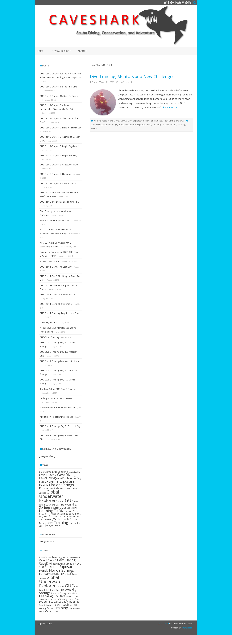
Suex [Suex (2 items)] (41, 520)
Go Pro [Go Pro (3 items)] (61, 501)
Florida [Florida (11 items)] (43, 485)
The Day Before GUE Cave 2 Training (57, 389)
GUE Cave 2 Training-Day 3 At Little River (59, 361)
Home (40, 51)
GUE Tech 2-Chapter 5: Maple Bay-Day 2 (59, 146)
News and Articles (153, 120)
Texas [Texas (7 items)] (49, 523)
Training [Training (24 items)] (61, 522)
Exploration (138, 120)
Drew (94, 82)
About (81, 51)
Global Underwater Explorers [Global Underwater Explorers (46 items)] (51, 496)
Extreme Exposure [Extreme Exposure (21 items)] (59, 481)
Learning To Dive (160, 124)
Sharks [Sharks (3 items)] (76, 516)
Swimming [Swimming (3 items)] (48, 519)
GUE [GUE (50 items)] (69, 500)
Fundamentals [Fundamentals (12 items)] (49, 488)
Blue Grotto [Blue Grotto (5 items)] (45, 471)
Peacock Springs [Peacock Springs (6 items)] (59, 513)
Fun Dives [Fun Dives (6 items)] (65, 488)
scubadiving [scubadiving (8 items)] (64, 516)
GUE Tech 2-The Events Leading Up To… (59, 201)
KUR (149, 124)
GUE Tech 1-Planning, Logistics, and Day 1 (60, 313)
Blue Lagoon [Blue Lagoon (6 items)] (59, 471)
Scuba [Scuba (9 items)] (53, 516)
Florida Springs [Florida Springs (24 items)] (61, 484)
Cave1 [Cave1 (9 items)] (43, 475)
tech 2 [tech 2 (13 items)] (67, 519)
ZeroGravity (163, 623)
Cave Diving (113, 120)
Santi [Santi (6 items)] (72, 513)
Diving (124, 120)
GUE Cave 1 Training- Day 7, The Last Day (60, 426)
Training (179, 120)
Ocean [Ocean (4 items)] (76, 511)
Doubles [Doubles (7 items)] (67, 478)
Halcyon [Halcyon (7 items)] (66, 504)
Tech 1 (173, 124)
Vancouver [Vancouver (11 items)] (52, 526)
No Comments (126, 82)
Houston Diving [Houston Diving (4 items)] (58, 507)
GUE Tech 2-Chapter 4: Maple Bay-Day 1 (59, 155)
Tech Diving (169, 120)
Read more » (170, 107)
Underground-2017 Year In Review (56, 398)
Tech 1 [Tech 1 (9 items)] (57, 519)
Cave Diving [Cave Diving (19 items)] (66, 474)
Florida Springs (110, 124)
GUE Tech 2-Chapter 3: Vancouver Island (59, 164)
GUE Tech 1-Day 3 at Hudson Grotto (57, 294)
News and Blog (60, 51)
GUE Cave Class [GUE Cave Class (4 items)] (53, 504)
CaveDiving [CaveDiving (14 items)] (47, 478)
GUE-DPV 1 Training (49, 337)
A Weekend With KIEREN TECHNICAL (57, 407)
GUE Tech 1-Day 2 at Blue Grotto (56, 303)
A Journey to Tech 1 (49, 322)
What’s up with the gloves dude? (55, 220)
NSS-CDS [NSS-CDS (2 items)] (69, 511)
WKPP (94, 128)
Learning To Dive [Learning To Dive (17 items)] (52, 510)
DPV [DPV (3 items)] (74, 478)
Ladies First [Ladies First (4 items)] (71, 507)
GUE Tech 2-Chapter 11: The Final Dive (58, 86)
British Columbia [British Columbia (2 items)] (73, 472)
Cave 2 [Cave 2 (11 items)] (52, 475)
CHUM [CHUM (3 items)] (59, 478)
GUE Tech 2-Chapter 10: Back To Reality (59, 96)
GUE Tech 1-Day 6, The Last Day (55, 266)
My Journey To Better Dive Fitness (56, 416)
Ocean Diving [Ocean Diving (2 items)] (44, 514)
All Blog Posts (100, 120)
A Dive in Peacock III (49, 261)
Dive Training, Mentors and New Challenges (132, 76)
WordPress (186, 627)
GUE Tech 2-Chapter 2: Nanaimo (55, 174)
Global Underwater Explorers (132, 124)
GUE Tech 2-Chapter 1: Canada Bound (58, 183)
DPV (130, 120)
